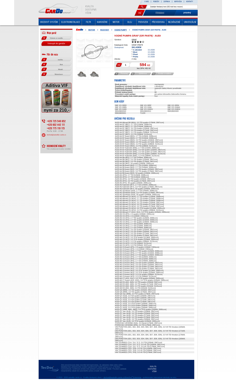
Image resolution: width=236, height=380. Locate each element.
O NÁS (147, 1)
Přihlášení (160, 13)
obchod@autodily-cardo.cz (56, 135)
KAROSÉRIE (102, 22)
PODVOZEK (143, 22)
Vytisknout (143, 73)
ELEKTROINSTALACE (70, 22)
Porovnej (124, 73)
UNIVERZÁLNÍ (190, 22)
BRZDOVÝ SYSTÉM (49, 22)
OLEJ (129, 22)
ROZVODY (104, 30)
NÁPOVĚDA (178, 1)
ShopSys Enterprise (133, 377)
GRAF (134, 40)
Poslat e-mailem (164, 73)
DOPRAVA (167, 1)
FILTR (88, 22)
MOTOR (116, 22)
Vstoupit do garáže (56, 43)
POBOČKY (156, 1)
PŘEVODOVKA (158, 22)
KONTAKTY (189, 1)
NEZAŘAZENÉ (174, 22)
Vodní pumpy (120, 30)
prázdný (187, 13)
